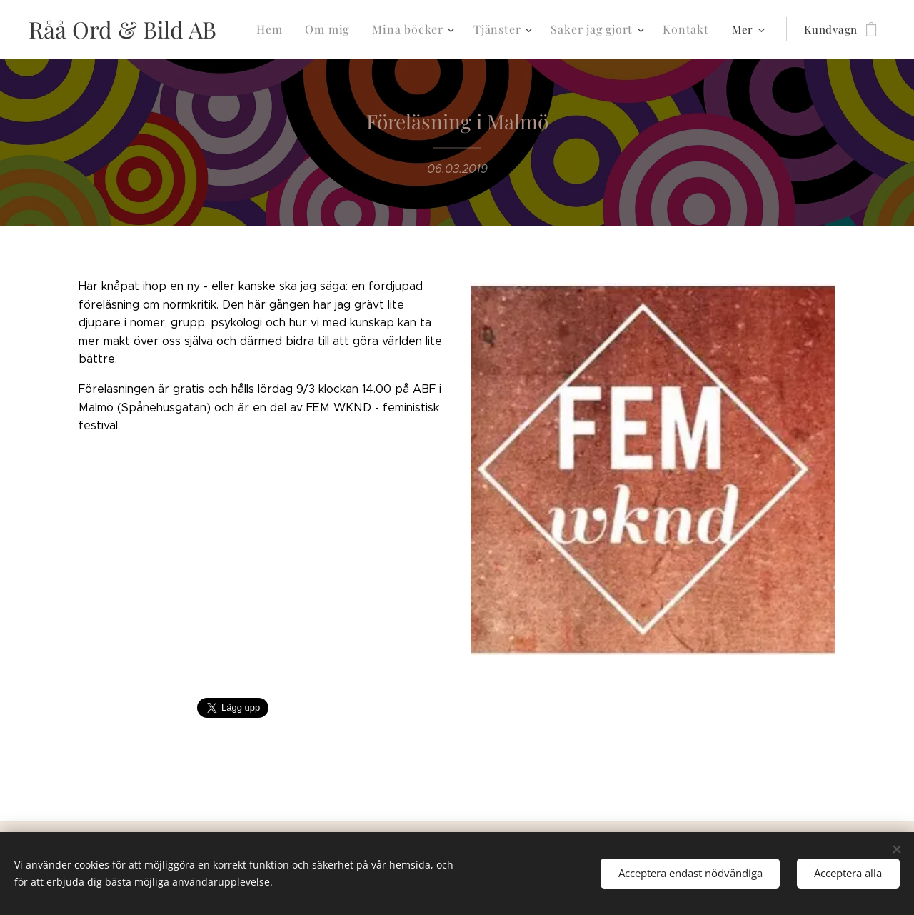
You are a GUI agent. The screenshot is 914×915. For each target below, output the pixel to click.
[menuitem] (287, 29)
